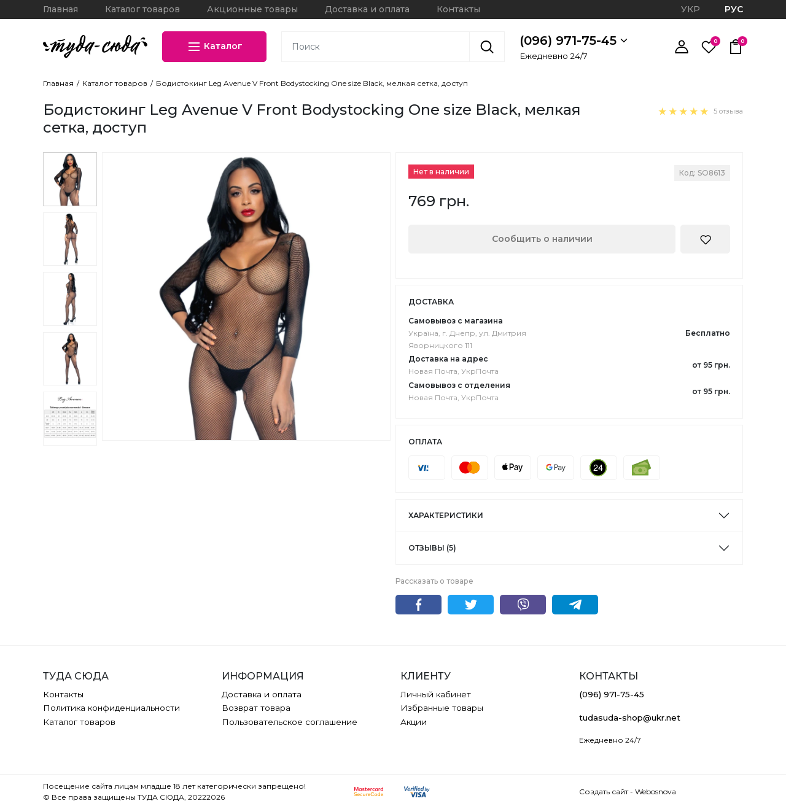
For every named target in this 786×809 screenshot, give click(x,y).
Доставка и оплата (367, 9)
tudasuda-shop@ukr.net (629, 717)
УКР (690, 9)
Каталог (215, 46)
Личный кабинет (435, 694)
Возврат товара (256, 708)
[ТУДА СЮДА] (95, 46)
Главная (60, 9)
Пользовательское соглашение (289, 722)
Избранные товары (441, 708)
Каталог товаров (142, 9)
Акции (413, 722)
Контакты (458, 9)
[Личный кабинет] (681, 46)
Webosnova (655, 791)
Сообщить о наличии (542, 238)
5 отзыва (728, 111)
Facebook (418, 604)
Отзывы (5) (432, 547)
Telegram (575, 604)
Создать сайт (603, 791)
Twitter (471, 604)
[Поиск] (487, 46)
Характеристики (445, 515)
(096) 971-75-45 (573, 40)
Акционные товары (252, 9)
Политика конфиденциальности (111, 708)
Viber (523, 604)
